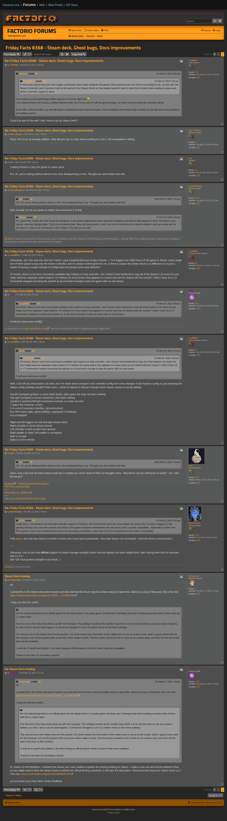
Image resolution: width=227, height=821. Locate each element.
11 (196, 142)
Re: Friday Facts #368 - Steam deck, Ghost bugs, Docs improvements (54, 61)
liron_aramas (195, 130)
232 (196, 72)
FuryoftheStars (195, 186)
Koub (22, 520)
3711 (197, 303)
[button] (214, 54)
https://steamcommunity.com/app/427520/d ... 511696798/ (42, 595)
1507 (197, 477)
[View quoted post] (36, 73)
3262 (197, 535)
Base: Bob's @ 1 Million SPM (18, 492)
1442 (197, 681)
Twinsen (23, 74)
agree (19, 538)
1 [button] (218, 54)
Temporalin (194, 576)
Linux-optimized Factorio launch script (27, 498)
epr (190, 158)
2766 (197, 198)
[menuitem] (91, 30)
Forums (29, 5)
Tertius (22, 217)
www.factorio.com (17, 36)
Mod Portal (55, 4)
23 (196, 170)
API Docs (72, 4)
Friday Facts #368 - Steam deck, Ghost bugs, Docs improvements (73, 47)
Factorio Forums (31, 31)
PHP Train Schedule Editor (17, 486)
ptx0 (191, 465)
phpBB (104, 810)
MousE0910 (29, 81)
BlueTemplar (194, 523)
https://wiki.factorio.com (36, 328)
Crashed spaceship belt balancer (33, 483)
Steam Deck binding (17, 576)
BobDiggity (9, 567)
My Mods (9, 239)
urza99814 (193, 251)
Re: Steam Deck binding (20, 669)
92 (196, 263)
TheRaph (193, 60)
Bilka (191, 291)
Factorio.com (11, 4)
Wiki (42, 4)
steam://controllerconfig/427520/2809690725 (46, 774)
